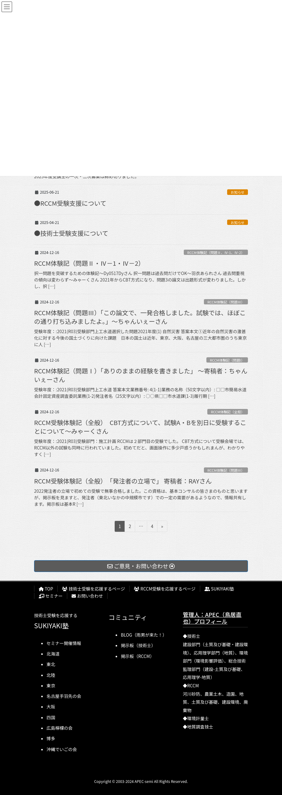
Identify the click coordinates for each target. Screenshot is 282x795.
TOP (46, 589)
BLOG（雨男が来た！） (144, 635)
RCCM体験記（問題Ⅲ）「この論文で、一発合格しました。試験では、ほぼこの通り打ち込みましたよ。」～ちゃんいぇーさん (140, 317)
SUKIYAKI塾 (219, 589)
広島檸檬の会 (59, 728)
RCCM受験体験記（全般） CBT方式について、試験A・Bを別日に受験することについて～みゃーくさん (140, 427)
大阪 (50, 706)
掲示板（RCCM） (137, 656)
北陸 (50, 675)
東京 (50, 685)
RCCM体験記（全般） (227, 411)
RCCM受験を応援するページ (165, 589)
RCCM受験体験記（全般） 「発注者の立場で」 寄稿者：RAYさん (123, 480)
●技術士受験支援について (71, 233)
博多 (50, 738)
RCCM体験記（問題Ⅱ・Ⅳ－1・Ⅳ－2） (89, 263)
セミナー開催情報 (63, 643)
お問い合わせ (87, 596)
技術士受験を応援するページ (93, 589)
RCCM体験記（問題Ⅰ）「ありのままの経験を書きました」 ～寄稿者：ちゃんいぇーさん (140, 375)
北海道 (52, 654)
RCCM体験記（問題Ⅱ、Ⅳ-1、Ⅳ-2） (216, 252)
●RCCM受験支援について (70, 203)
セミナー (51, 596)
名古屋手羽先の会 (63, 696)
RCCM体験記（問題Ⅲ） (226, 301)
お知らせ (238, 192)
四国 (50, 717)
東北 (50, 664)
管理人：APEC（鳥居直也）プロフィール (212, 617)
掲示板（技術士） (138, 645)
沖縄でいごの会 (61, 749)
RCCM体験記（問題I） (227, 360)
